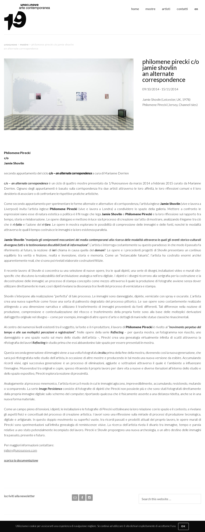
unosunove (34, 17)
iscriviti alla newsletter (19, 496)
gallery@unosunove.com (20, 450)
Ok (183, 526)
